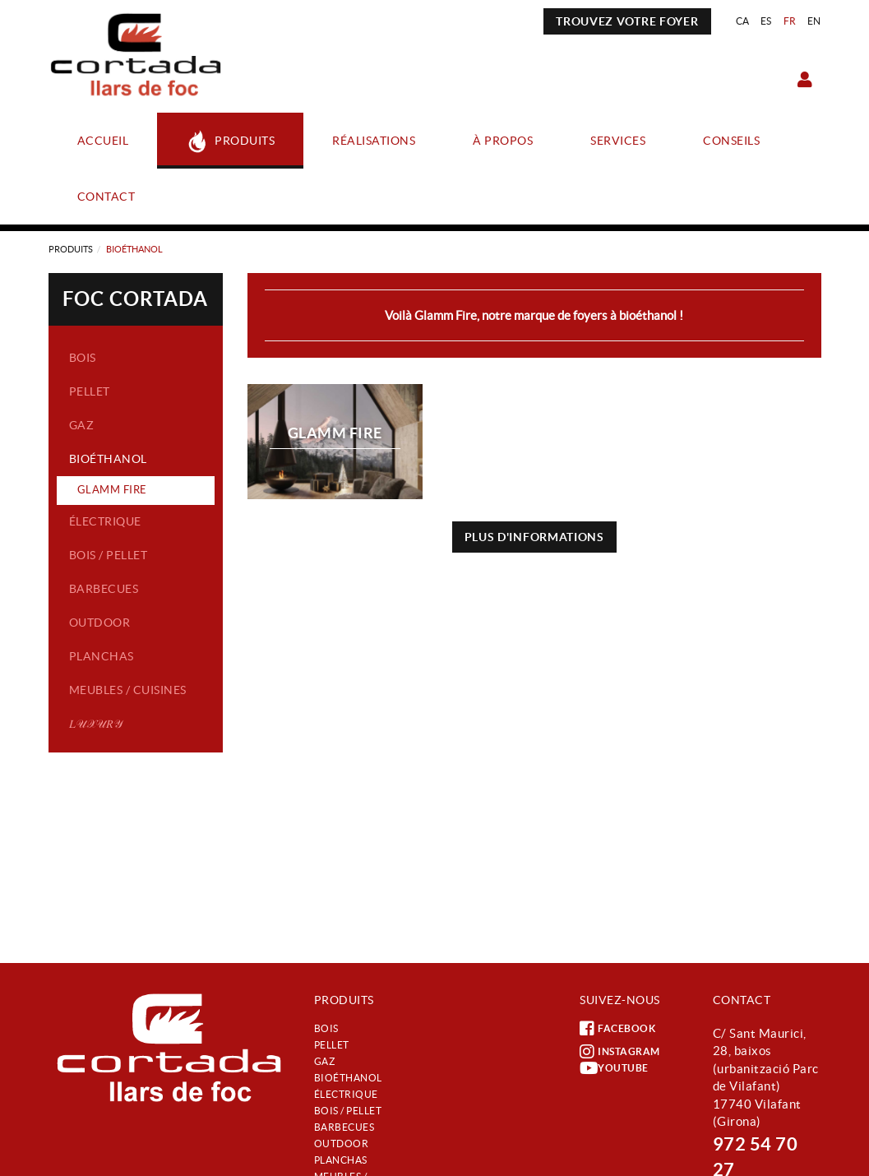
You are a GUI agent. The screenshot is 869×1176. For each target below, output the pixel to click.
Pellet (89, 391)
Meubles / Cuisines (128, 690)
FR (790, 21)
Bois (82, 357)
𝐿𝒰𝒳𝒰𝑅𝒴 (95, 723)
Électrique (105, 521)
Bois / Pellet (108, 555)
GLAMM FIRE (112, 490)
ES (766, 21)
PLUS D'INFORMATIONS (534, 537)
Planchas (101, 656)
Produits (71, 249)
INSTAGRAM (620, 1052)
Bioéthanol (108, 458)
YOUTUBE (614, 1068)
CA (743, 21)
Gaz (82, 425)
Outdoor (100, 622)
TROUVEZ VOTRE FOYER (627, 21)
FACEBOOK (617, 1029)
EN (814, 21)
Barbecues (104, 588)
